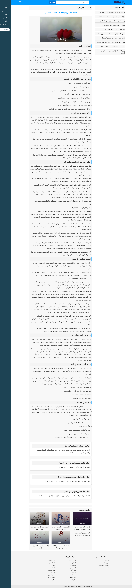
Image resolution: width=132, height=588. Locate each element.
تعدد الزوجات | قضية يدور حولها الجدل (102, 25)
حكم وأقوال (69, 7)
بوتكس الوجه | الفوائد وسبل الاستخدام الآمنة (100, 16)
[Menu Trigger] (9, 2)
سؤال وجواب (40, 570)
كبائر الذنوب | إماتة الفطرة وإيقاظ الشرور (101, 29)
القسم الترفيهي (60, 567)
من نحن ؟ (95, 560)
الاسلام (63, 563)
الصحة (42, 565)
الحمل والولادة (40, 563)
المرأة (42, 567)
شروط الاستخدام (93, 563)
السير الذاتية (61, 565)
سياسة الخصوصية (93, 565)
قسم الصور (62, 577)
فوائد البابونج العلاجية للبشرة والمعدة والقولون (99, 42)
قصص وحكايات (40, 577)
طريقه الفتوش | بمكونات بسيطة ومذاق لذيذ (100, 12)
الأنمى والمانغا (61, 560)
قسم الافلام (62, 575)
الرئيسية (76, 7)
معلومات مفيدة (40, 579)
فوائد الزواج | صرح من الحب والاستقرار (101, 38)
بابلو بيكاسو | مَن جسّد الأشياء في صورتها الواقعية (99, 34)
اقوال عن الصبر (37, 62)
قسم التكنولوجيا (39, 575)
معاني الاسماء (61, 579)
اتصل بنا (95, 567)
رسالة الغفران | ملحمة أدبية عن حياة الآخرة (100, 21)
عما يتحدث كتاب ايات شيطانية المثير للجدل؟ (100, 46)
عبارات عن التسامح (58, 328)
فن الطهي (62, 572)
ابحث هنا (41, 2)
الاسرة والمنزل (40, 560)
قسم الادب (41, 572)
